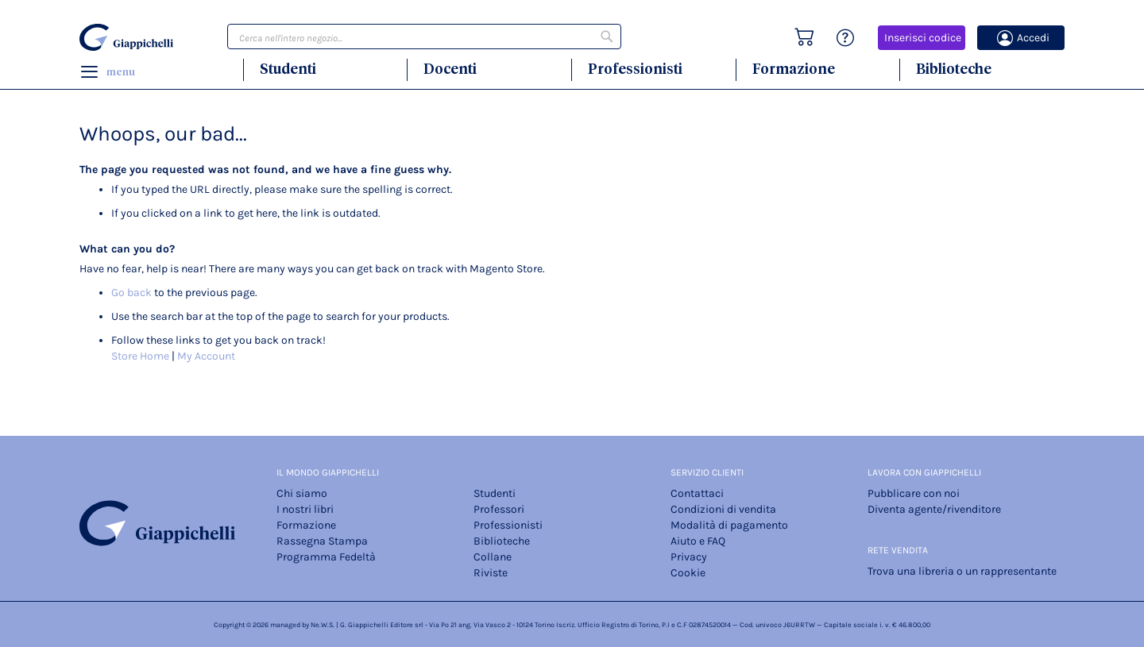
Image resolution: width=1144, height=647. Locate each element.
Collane (492, 557)
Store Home (140, 356)
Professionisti (635, 68)
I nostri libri (305, 509)
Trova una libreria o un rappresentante (962, 571)
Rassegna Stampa (322, 541)
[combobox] (424, 36)
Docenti (450, 68)
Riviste (490, 573)
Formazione (793, 68)
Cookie (688, 573)
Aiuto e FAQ (698, 541)
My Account (206, 356)
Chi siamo (301, 493)
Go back (131, 292)
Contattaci (697, 493)
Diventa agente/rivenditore (934, 509)
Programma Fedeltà (326, 557)
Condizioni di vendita (723, 509)
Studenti (288, 68)
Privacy (689, 557)
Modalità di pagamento (729, 525)
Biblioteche (953, 68)
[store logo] (128, 37)
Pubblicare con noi (914, 493)
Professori (498, 509)
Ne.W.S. (322, 625)
